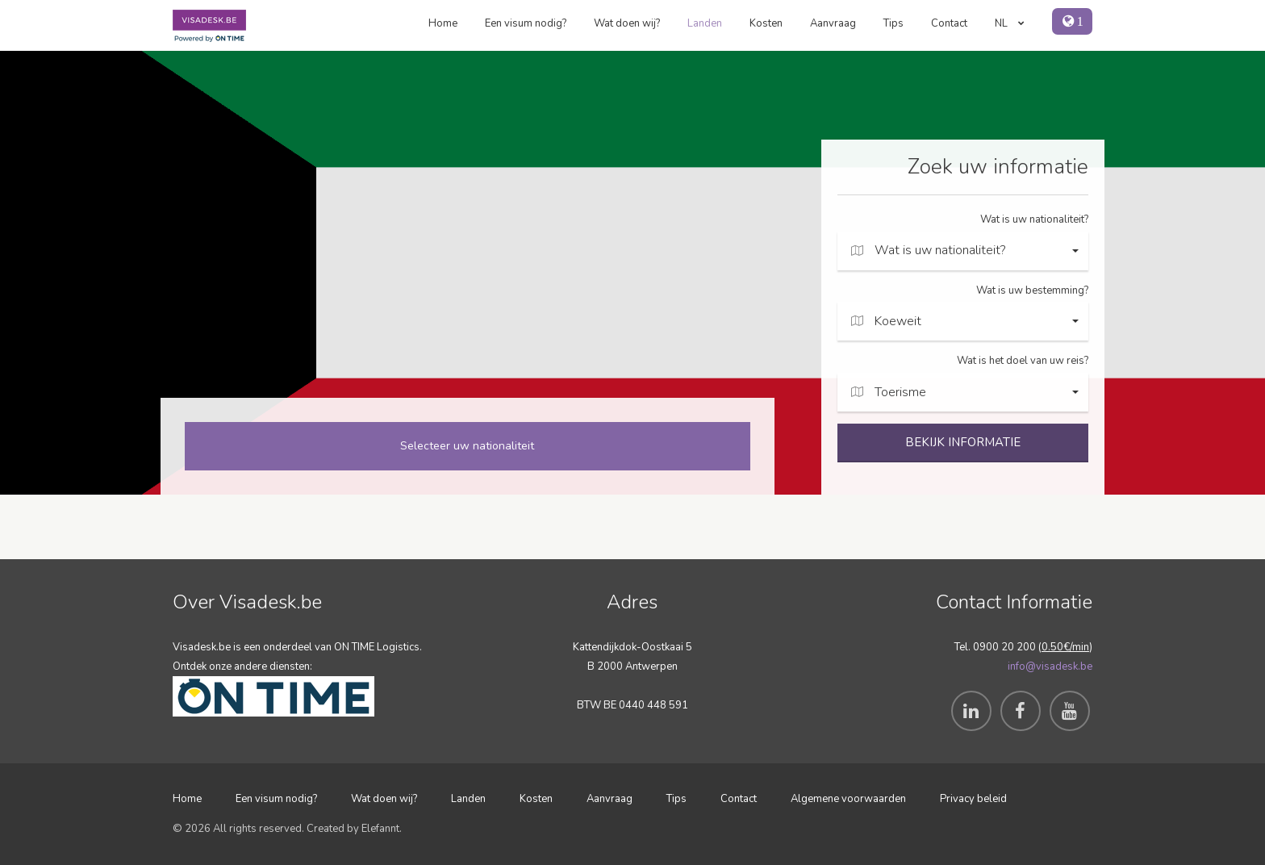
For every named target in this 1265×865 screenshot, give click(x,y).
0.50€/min (1065, 647)
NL (1010, 23)
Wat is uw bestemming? (1032, 290)
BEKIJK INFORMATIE (963, 442)
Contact (949, 23)
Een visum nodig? (525, 23)
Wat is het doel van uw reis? (1022, 360)
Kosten (766, 23)
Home (442, 23)
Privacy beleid (973, 799)
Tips (893, 23)
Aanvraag (833, 23)
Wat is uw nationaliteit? (1034, 219)
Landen (704, 23)
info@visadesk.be (1050, 666)
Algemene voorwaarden (848, 799)
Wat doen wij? (627, 23)
